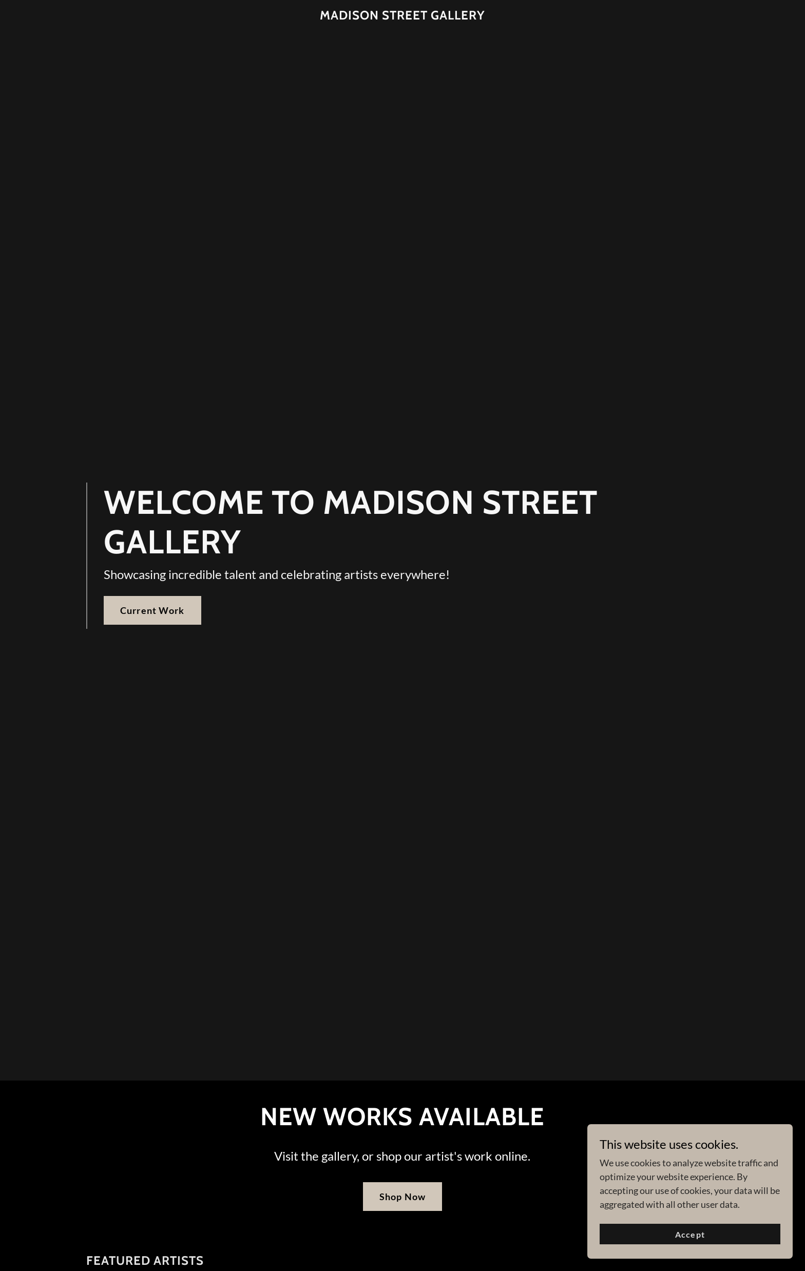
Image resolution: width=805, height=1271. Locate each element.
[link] (402, 16)
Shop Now (402, 1196)
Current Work (152, 610)
